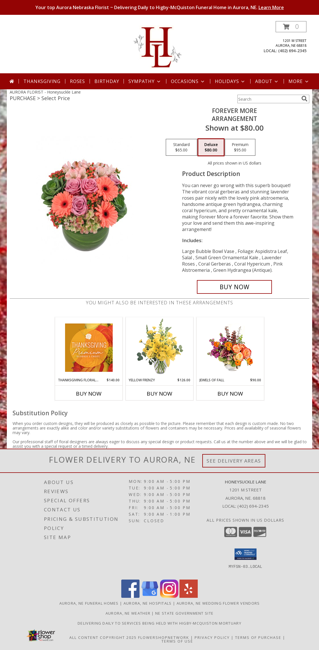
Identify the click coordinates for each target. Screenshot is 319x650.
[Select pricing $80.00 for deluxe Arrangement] (211, 147)
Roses (77, 81)
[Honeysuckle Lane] (159, 47)
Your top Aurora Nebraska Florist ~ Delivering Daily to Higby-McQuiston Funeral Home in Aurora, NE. (159, 7)
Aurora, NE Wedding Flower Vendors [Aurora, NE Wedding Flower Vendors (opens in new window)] (218, 603)
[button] (291, 26)
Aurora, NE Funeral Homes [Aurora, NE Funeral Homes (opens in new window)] (89, 603)
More (298, 81)
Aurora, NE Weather (128, 613)
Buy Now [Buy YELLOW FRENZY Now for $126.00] (159, 393)
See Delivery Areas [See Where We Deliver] (234, 460)
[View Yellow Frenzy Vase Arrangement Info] (159, 347)
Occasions (188, 81)
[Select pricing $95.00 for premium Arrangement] (240, 147)
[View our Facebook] (130, 596)
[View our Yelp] (188, 596)
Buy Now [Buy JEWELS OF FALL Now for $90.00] (230, 393)
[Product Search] (268, 99)
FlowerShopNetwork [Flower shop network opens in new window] (163, 637)
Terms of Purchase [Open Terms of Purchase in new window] (258, 637)
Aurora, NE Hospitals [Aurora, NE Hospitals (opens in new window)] (148, 603)
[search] (304, 99)
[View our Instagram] (169, 596)
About (267, 81)
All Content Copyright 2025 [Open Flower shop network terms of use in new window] (103, 637)
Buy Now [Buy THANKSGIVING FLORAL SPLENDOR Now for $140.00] (89, 393)
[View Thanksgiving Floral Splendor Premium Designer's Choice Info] (89, 347)
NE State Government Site (184, 613)
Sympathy (144, 81)
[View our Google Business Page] (150, 596)
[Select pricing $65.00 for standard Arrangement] (181, 147)
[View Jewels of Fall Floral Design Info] (230, 347)
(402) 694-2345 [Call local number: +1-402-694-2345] (292, 50)
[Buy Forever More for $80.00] (234, 287)
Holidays (230, 81)
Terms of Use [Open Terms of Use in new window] (177, 641)
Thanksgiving (41, 81)
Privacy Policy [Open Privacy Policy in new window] (212, 637)
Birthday (106, 81)
